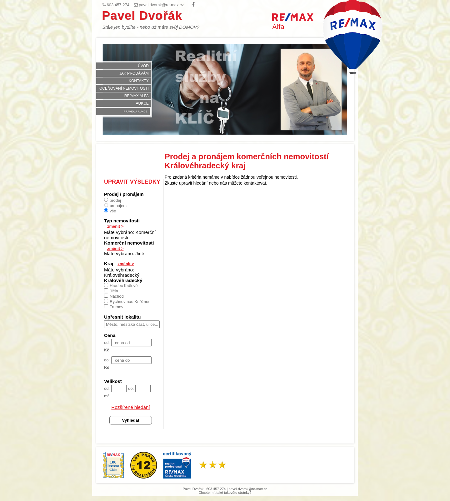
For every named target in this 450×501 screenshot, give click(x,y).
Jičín (111, 290)
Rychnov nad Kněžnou (127, 301)
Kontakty (139, 81)
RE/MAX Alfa (136, 96)
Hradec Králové (121, 285)
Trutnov (113, 306)
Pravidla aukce (135, 111)
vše (110, 210)
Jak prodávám (134, 73)
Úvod (143, 66)
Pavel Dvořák (142, 15)
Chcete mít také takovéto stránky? (224, 492)
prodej (112, 200)
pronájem (115, 205)
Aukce (142, 103)
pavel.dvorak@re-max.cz (248, 489)
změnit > (115, 226)
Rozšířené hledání (130, 407)
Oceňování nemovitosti (124, 88)
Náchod (114, 296)
